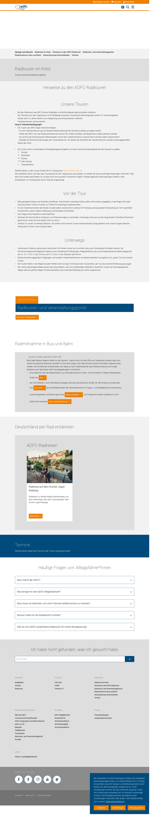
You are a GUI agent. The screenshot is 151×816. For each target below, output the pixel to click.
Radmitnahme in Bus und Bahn (28, 55)
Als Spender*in (60, 805)
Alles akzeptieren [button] (136, 808)
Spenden (116, 2)
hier (41, 464)
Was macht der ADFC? (28, 666)
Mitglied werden (101, 2)
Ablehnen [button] (101, 808)
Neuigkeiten (19, 769)
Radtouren (19, 775)
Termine (75, 55)
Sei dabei (58, 797)
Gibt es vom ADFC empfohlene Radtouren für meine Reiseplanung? (52, 713)
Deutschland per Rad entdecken (56, 55)
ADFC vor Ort (20, 811)
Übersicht (38, 474)
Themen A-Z (59, 775)
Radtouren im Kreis (43, 52)
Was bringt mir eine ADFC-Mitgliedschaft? (39, 678)
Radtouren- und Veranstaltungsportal (98, 52)
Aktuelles (19, 764)
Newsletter (128, 2)
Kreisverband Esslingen (24, 797)
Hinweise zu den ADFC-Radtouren (67, 52)
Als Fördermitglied (61, 811)
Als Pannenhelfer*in (62, 814)
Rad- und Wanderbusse (58, 488)
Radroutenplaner (72, 481)
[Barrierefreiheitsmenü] (122, 7)
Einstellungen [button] (118, 808)
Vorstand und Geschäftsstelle (26, 805)
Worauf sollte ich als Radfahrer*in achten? (39, 701)
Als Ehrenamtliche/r (62, 808)
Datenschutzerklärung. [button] (115, 801)
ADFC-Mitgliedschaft (62, 802)
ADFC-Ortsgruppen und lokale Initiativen (30, 808)
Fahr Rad (58, 769)
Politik (57, 772)
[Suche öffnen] (127, 7)
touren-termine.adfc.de (72, 171)
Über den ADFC (20, 802)
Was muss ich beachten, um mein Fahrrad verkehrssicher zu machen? (53, 690)
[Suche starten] (129, 746)
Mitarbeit (18, 814)
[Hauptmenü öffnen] (132, 7)
